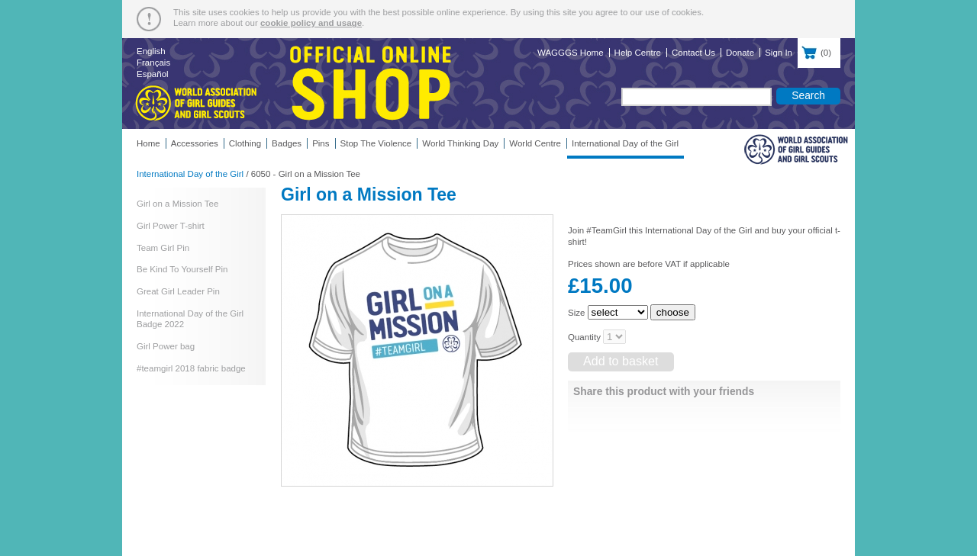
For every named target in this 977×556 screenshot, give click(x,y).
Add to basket (621, 361)
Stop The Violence (376, 143)
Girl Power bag (166, 346)
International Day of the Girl (625, 143)
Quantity (584, 337)
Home (148, 143)
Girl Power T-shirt (171, 225)
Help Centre (637, 52)
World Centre (535, 143)
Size (576, 312)
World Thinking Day (460, 143)
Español (153, 74)
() (819, 51)
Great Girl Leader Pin (178, 291)
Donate (740, 52)
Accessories (194, 143)
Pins (320, 143)
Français (153, 62)
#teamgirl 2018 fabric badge (191, 368)
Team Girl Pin (163, 247)
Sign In (778, 52)
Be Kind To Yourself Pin (182, 269)
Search (808, 95)
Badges (286, 143)
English (151, 51)
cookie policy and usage (311, 22)
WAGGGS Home (570, 52)
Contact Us (693, 52)
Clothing (245, 143)
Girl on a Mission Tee (177, 203)
